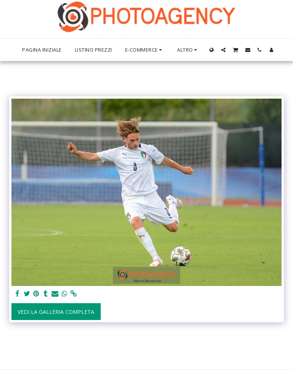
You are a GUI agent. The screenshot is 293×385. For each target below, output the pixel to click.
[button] (223, 49)
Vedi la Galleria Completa (56, 311)
